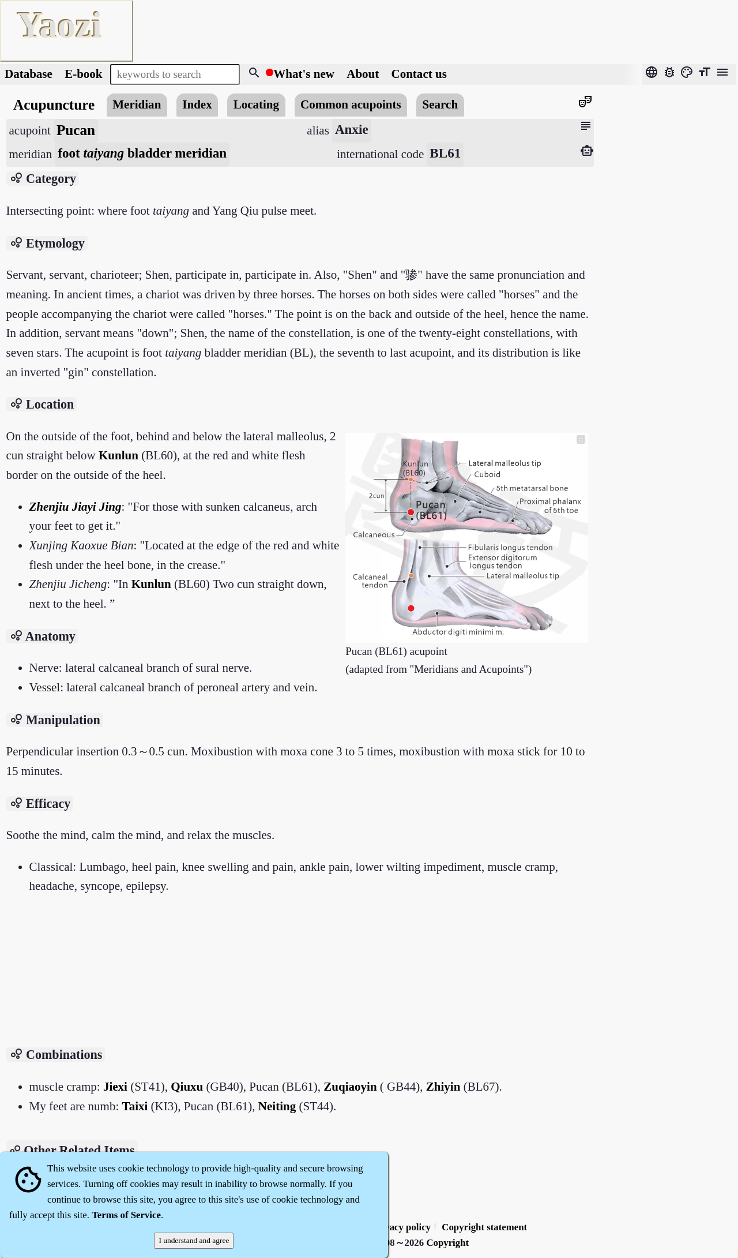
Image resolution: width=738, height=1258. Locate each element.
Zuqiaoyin (349, 1087)
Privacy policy (401, 1227)
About (364, 74)
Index (197, 104)
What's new (303, 74)
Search (440, 104)
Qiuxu (187, 1087)
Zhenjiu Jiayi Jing (75, 507)
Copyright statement (484, 1227)
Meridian (136, 104)
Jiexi (115, 1087)
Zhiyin (443, 1087)
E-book (83, 74)
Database (28, 74)
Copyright (447, 1242)
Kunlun (118, 455)
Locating (256, 104)
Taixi (135, 1106)
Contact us (419, 74)
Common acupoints (350, 104)
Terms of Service (126, 1215)
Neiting (277, 1106)
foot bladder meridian (142, 152)
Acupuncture (54, 105)
